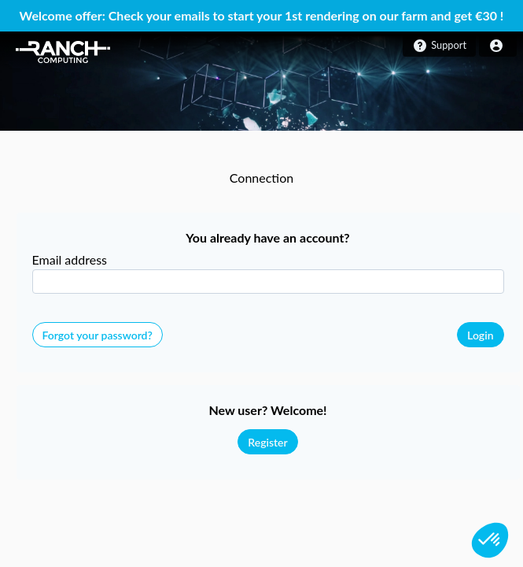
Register (267, 442)
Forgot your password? (97, 335)
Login (480, 335)
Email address (70, 259)
